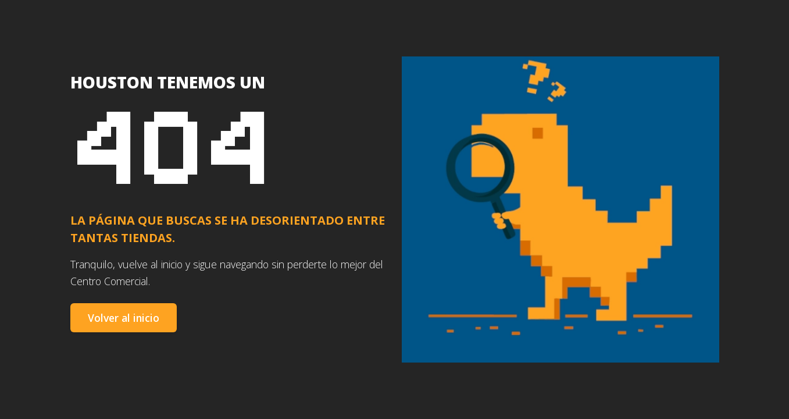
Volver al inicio (123, 318)
